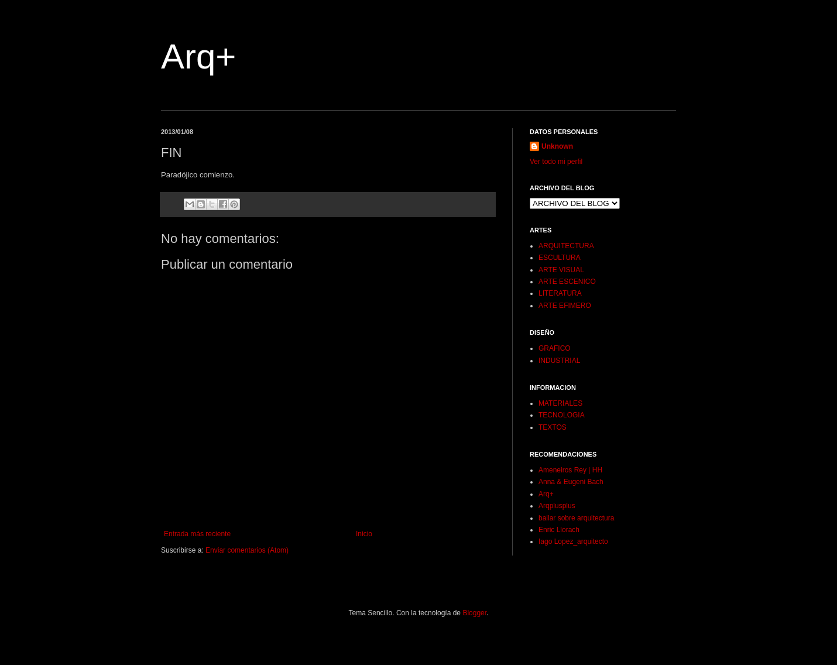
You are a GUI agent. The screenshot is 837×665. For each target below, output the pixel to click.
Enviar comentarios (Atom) (247, 550)
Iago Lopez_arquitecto (573, 541)
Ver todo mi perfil (556, 161)
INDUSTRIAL (559, 361)
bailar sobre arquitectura (576, 518)
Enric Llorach (558, 530)
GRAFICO (554, 348)
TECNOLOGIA (561, 415)
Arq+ (198, 56)
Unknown (557, 146)
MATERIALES (560, 403)
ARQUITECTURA (566, 246)
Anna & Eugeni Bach (570, 482)
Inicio (364, 534)
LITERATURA (560, 293)
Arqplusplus (556, 506)
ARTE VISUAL (561, 270)
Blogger (474, 613)
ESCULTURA (559, 257)
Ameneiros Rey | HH (570, 470)
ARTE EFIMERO (564, 305)
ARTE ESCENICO (567, 281)
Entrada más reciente (197, 534)
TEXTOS (552, 427)
